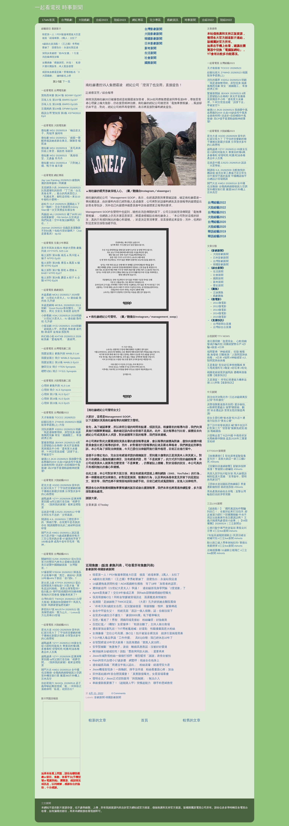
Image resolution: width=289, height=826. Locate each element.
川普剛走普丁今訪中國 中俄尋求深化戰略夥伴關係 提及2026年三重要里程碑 (227, 438)
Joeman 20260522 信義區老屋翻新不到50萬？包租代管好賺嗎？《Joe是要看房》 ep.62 (61, 230)
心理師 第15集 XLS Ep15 (55, 403)
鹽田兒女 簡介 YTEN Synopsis (58, 366)
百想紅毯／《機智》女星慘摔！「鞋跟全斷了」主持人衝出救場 (131, 624)
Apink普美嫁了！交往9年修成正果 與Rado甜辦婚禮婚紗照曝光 (132, 592)
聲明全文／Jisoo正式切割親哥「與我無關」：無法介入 (126, 678)
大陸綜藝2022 (217, 207)
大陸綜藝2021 (217, 217)
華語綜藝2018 (217, 236)
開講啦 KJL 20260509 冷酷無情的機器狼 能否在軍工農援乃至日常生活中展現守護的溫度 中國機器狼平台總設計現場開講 (227, 175)
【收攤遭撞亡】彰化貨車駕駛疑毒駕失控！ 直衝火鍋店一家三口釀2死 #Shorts (226, 458)
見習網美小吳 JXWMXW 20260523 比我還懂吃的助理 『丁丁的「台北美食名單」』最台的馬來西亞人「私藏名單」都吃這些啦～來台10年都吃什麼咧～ (61, 193)
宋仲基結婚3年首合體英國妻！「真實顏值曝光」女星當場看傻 (131, 673)
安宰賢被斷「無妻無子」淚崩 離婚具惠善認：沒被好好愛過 (130, 646)
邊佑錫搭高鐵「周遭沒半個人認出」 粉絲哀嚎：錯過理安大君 (131, 664)
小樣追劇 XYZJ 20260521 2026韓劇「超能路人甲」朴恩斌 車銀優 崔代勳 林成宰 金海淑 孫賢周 (61, 328)
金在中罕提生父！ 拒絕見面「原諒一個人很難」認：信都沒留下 (133, 610)
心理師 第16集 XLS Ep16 (55, 398)
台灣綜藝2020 (217, 221)
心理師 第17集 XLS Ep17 (55, 394)
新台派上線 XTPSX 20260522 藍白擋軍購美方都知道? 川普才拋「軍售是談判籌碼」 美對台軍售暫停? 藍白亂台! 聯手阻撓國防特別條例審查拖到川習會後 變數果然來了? (61, 588)
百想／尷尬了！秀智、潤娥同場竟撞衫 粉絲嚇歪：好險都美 (130, 619)
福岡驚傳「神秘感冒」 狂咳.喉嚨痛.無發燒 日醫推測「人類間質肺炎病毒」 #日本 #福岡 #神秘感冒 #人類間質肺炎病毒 (227, 356)
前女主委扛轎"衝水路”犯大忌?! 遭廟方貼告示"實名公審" (226, 419)
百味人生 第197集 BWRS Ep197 (59, 99)
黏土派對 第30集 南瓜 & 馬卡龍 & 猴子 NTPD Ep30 (60, 257)
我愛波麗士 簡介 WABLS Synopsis (60, 358)
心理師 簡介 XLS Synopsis (56, 389)
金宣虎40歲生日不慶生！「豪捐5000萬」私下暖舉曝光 (126, 615)
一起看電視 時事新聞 (59, 7)
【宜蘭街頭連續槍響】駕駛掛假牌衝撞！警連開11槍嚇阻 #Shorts (226, 468)
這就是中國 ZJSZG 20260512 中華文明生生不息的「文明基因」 (60, 513)
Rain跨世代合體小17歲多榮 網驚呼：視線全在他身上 (126, 660)
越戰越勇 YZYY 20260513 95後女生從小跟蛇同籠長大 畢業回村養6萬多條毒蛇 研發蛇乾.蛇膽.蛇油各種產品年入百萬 (61, 647)
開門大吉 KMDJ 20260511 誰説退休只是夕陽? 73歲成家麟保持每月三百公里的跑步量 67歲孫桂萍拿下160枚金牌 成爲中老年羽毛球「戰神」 (61, 538)
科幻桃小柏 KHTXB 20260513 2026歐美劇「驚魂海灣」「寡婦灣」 (61, 338)
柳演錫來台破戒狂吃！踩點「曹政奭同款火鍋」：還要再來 (128, 651)
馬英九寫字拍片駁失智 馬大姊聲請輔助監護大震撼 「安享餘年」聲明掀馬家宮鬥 (227, 476)
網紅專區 (137, 19)
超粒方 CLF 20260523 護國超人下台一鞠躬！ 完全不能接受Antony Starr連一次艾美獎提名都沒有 (60, 207)
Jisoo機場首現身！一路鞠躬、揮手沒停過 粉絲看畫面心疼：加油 (133, 669)
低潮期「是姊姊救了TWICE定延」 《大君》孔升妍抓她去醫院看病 (134, 601)
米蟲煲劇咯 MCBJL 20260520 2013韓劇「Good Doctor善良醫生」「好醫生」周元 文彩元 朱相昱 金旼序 (61, 308)
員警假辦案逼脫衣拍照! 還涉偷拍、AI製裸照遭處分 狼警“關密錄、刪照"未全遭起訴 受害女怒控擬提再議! (227, 409)
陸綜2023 (120, 19)
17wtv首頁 (48, 19)
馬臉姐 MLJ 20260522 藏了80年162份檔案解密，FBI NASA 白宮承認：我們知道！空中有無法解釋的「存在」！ (61, 219)
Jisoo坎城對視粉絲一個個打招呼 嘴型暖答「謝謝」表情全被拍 (132, 655)
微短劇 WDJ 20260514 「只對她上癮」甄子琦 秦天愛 (61, 164)
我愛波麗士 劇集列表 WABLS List (60, 353)
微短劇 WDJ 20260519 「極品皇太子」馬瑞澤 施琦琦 (61, 132)
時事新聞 (190, 19)
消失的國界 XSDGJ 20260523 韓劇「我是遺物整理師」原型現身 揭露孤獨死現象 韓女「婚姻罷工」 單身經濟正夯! (61, 434)
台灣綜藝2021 (217, 212)
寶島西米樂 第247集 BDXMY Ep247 (61, 95)
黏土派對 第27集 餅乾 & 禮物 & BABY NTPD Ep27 (59, 272)
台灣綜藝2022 (217, 202)
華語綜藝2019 (217, 231)
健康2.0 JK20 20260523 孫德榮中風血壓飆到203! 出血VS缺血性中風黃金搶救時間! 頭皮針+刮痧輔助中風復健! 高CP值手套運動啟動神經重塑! (61, 465)
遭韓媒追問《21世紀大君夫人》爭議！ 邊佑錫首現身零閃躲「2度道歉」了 (139, 588)
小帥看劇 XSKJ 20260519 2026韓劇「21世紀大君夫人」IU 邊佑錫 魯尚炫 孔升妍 (61, 318)
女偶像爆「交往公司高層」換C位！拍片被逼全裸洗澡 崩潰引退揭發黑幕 (138, 633)
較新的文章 (97, 720)
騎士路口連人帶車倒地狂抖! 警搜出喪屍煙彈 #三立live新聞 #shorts (227, 544)
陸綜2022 (226, 19)
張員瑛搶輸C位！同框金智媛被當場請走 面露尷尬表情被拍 (129, 597)
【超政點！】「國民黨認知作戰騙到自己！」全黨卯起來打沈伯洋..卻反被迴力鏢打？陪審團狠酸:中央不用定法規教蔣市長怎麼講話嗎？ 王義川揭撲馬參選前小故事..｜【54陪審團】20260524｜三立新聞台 (227, 516)
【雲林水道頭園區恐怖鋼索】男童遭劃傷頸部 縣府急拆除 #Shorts (226, 485)
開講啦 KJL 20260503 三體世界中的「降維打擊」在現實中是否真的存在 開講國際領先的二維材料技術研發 (61, 524)
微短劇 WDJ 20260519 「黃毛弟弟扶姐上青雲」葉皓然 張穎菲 (61, 149)
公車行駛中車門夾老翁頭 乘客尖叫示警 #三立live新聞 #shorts (227, 529)
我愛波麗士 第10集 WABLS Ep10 (60, 362)
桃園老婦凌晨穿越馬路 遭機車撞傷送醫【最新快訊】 (227, 374)
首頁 (144, 720)
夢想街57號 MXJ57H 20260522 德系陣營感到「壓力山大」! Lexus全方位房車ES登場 (60, 612)
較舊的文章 (191, 720)
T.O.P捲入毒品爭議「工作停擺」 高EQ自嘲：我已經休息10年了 (133, 637)
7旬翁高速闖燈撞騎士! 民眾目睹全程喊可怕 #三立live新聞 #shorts (226, 537)
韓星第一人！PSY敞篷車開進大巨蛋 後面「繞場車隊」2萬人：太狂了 (136, 574)
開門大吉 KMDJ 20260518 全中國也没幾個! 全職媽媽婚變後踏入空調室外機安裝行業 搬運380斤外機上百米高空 (61, 674)
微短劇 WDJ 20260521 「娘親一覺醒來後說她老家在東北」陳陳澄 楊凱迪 (61, 140)
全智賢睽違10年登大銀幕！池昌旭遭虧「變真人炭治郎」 (127, 642)
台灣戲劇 (66, 19)
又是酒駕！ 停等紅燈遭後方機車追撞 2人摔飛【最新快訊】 (227, 381)
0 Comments (119, 693)
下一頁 (66, 81)
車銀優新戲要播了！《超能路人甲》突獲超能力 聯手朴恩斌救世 (133, 682)
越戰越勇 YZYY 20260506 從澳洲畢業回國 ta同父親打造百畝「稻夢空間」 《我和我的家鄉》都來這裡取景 (61, 503)
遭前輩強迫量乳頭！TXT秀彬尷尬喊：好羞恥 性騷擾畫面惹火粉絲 (134, 628)
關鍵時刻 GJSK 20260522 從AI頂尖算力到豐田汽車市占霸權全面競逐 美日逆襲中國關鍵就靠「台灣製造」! (61, 563)
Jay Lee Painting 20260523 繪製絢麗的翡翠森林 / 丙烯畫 (60, 182)
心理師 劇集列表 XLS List (55, 385)
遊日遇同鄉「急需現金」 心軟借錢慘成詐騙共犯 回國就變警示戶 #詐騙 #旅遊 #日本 (227, 344)
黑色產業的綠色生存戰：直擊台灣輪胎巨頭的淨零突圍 (226, 493)
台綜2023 (102, 19)
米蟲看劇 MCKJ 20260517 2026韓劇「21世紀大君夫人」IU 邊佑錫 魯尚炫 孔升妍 (61, 297)
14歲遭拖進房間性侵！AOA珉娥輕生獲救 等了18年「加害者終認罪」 (136, 583)
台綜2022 (208, 19)
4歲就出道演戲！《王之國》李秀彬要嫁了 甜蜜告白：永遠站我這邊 (135, 579)
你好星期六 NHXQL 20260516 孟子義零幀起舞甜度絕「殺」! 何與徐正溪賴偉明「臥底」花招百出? (61, 686)
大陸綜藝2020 (217, 226)
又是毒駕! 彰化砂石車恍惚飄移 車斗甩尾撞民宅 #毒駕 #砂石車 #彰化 (227, 366)
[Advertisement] (115, 50)
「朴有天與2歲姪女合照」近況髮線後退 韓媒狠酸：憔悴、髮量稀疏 (135, 606)
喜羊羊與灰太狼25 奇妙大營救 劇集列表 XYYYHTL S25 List (61, 249)
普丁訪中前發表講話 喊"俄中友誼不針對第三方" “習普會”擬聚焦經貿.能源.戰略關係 (227, 428)
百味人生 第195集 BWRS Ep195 (59, 104)
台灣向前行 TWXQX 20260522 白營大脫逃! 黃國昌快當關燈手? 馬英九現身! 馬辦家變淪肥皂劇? (61, 602)
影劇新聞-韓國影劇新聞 (107, 697)
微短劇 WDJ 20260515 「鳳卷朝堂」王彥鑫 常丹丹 (59, 157)
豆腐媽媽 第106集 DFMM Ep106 (59, 108)
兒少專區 (155, 19)
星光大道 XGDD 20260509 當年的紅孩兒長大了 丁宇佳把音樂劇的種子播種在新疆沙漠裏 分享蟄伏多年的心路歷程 (61, 490)
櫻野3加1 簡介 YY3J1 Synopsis (58, 371)
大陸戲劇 (84, 19)
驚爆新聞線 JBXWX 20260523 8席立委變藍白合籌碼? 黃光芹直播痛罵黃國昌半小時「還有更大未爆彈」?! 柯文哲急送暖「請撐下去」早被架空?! (60, 448)
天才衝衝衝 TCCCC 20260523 (58, 417)
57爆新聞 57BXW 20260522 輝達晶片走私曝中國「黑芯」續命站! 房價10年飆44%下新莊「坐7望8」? (61, 575)
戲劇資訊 (172, 19)
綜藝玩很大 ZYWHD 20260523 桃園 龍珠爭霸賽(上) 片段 (61, 423)
